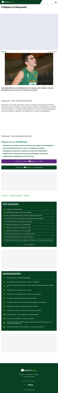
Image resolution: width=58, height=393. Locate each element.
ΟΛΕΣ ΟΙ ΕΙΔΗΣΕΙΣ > (29, 244)
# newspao (4, 195)
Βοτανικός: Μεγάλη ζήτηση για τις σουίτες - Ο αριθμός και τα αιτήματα (24, 148)
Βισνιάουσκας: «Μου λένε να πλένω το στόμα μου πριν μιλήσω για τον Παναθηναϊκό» (28, 145)
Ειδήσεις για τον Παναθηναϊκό (14, 142)
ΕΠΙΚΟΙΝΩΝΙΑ (22, 374)
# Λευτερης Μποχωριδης (15, 195)
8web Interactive (32, 389)
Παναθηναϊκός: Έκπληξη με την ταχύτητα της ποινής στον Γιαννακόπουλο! (25, 151)
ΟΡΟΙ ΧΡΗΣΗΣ (32, 376)
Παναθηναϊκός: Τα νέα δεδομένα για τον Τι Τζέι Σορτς (18, 156)
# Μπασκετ (26, 195)
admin (4, 51)
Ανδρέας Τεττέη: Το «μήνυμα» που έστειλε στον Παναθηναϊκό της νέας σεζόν (25, 153)
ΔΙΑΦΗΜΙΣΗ (36, 374)
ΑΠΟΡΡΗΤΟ (25, 376)
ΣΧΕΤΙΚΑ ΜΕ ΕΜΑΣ (29, 374)
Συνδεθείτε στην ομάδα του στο (29, 161)
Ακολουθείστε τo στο (29, 167)
